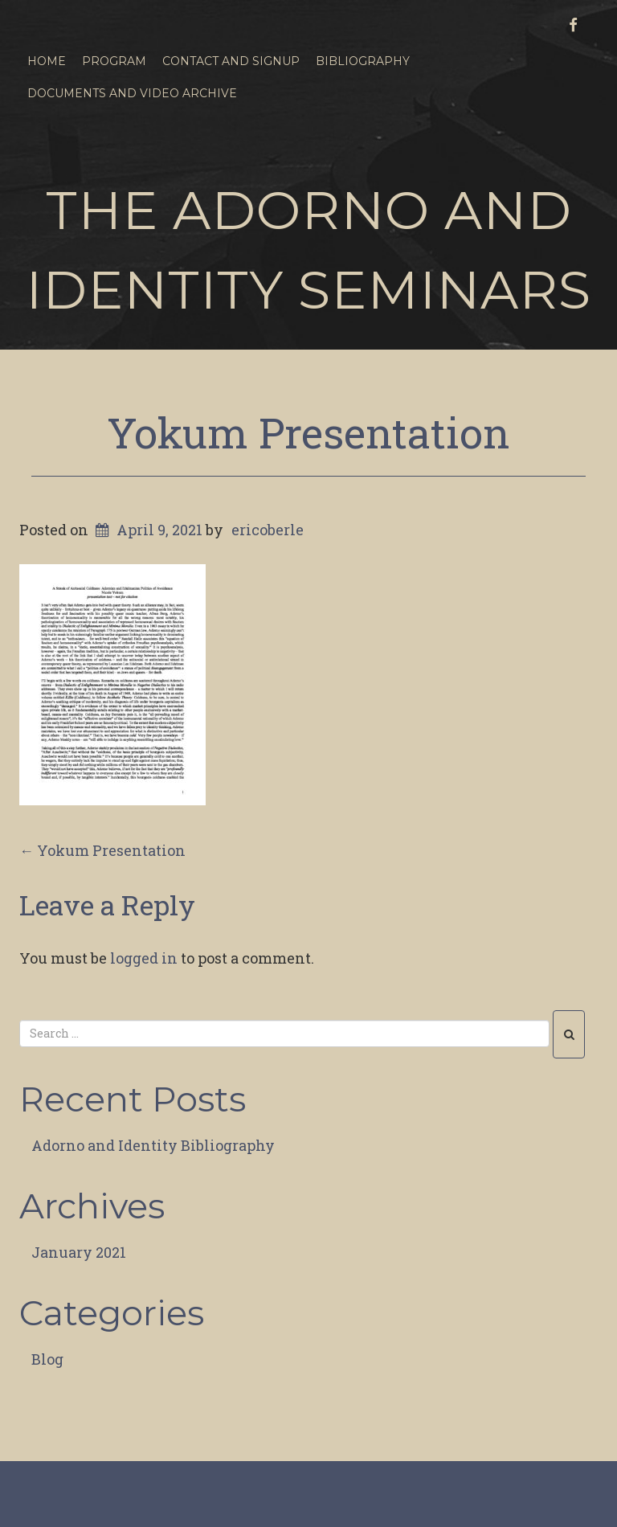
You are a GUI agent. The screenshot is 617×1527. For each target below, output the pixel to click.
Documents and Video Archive (132, 93)
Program (114, 61)
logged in (144, 958)
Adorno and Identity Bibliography (153, 1145)
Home (46, 61)
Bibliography (363, 61)
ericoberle (267, 529)
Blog (47, 1359)
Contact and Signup (231, 61)
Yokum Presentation (308, 432)
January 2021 (78, 1252)
